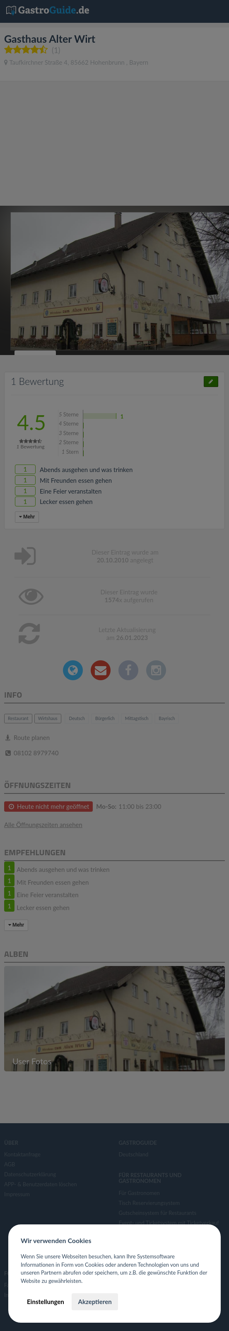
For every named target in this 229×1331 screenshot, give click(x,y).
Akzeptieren (94, 1301)
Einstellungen (45, 1301)
